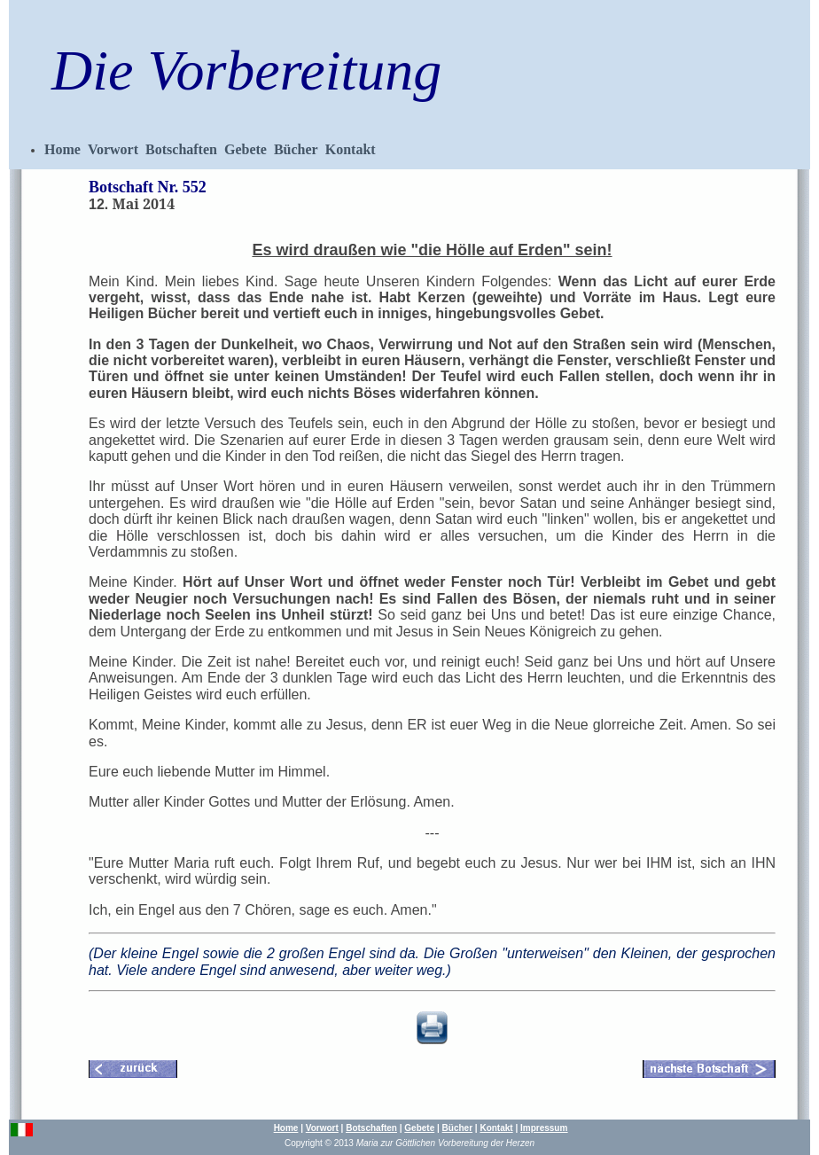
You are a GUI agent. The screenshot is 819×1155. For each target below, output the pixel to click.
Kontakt (350, 149)
